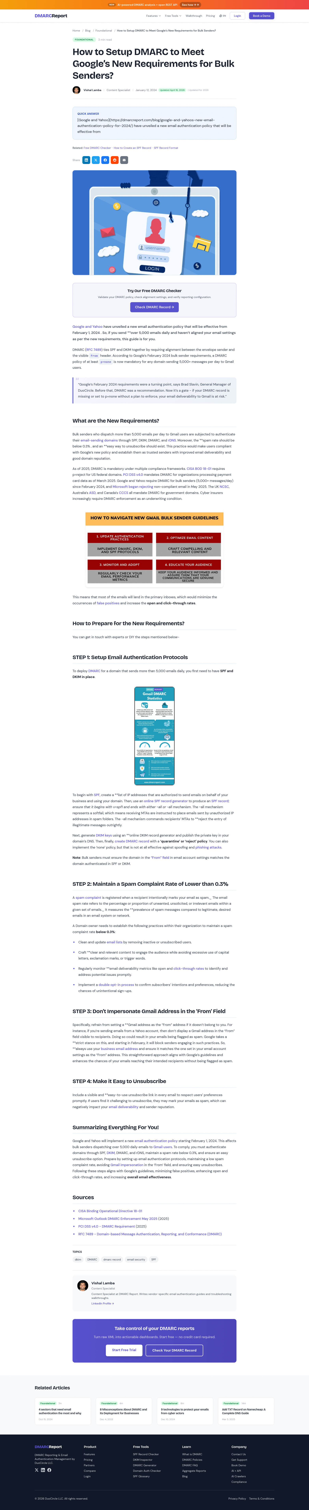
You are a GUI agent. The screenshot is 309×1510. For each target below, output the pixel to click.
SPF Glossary (141, 1476)
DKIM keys (104, 835)
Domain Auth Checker (147, 1471)
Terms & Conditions (261, 1498)
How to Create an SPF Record (132, 148)
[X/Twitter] (37, 1470)
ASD (92, 493)
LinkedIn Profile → (102, 1303)
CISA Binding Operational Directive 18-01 (110, 1211)
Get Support (239, 1460)
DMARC (94, 671)
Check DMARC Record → (154, 307)
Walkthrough (194, 16)
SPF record (220, 801)
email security (136, 1259)
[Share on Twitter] (96, 160)
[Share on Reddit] (115, 160)
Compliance (239, 1482)
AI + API (236, 1471)
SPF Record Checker (146, 1454)
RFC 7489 (93, 349)
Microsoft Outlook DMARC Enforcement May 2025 (117, 1219)
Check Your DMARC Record (174, 1350)
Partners (89, 1465)
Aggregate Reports (194, 1471)
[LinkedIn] (43, 1470)
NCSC (224, 486)
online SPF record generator (166, 801)
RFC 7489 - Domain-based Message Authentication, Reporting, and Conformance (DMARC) (150, 1234)
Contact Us (238, 1454)
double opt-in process (116, 985)
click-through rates (188, 968)
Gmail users (163, 1147)
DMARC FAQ (190, 1465)
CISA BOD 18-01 (199, 469)
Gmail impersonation (127, 1165)
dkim (78, 1259)
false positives (108, 603)
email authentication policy (156, 1141)
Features (153, 16)
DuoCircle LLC (44, 1463)
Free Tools (173, 16)
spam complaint (88, 897)
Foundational (104, 30)
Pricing (210, 16)
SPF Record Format (166, 148)
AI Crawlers (238, 1476)
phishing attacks (208, 847)
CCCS (123, 493)
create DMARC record (132, 841)
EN (222, 15)
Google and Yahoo (88, 326)
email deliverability (124, 1107)
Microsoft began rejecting (133, 486)
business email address (119, 1049)
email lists (115, 942)
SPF (97, 795)
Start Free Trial (124, 1350)
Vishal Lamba (92, 90)
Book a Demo (261, 16)
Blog (87, 30)
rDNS (172, 440)
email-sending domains (99, 440)
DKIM (111, 1153)
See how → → (190, 5)
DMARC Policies (192, 1460)
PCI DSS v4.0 (133, 474)
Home (76, 30)
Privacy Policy (237, 1498)
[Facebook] (49, 1470)
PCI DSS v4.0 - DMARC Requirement (106, 1226)
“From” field (160, 857)
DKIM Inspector (142, 1460)
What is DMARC (192, 1454)
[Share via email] (124, 160)
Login (237, 16)
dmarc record (112, 1259)
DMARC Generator (144, 1465)
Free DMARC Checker (97, 148)
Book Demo (238, 1465)
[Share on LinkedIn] (86, 160)
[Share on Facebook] (105, 160)
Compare (90, 1471)
